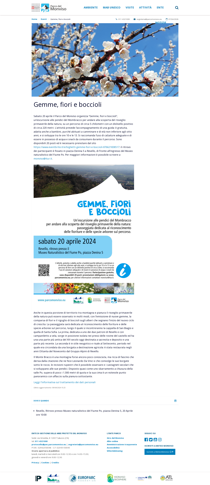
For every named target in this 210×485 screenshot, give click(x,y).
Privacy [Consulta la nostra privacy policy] (35, 463)
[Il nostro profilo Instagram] (160, 440)
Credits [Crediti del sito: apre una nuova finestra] (55, 463)
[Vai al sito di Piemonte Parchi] (38, 478)
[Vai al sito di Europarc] (82, 478)
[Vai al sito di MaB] (117, 478)
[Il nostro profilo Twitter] (151, 440)
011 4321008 (123, 19)
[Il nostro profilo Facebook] (146, 440)
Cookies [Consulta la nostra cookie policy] (45, 463)
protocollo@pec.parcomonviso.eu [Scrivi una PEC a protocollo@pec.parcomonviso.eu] (49, 445)
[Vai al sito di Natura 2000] (53, 478)
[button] (173, 7)
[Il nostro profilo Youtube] (155, 440)
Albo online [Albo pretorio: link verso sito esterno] (112, 442)
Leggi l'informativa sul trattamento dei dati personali (64, 382)
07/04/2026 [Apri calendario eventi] (172, 19)
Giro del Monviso (115, 438)
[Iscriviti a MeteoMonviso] (160, 452)
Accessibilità (113, 448)
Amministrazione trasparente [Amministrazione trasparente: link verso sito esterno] (122, 445)
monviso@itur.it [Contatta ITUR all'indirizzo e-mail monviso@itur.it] (43, 158)
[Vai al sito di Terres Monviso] (144, 478)
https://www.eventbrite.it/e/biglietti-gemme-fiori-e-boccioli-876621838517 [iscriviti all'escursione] (76, 147)
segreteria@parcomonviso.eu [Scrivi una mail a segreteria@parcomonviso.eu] (148, 19)
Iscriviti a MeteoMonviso (160, 452)
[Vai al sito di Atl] (167, 478)
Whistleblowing (115, 451)
